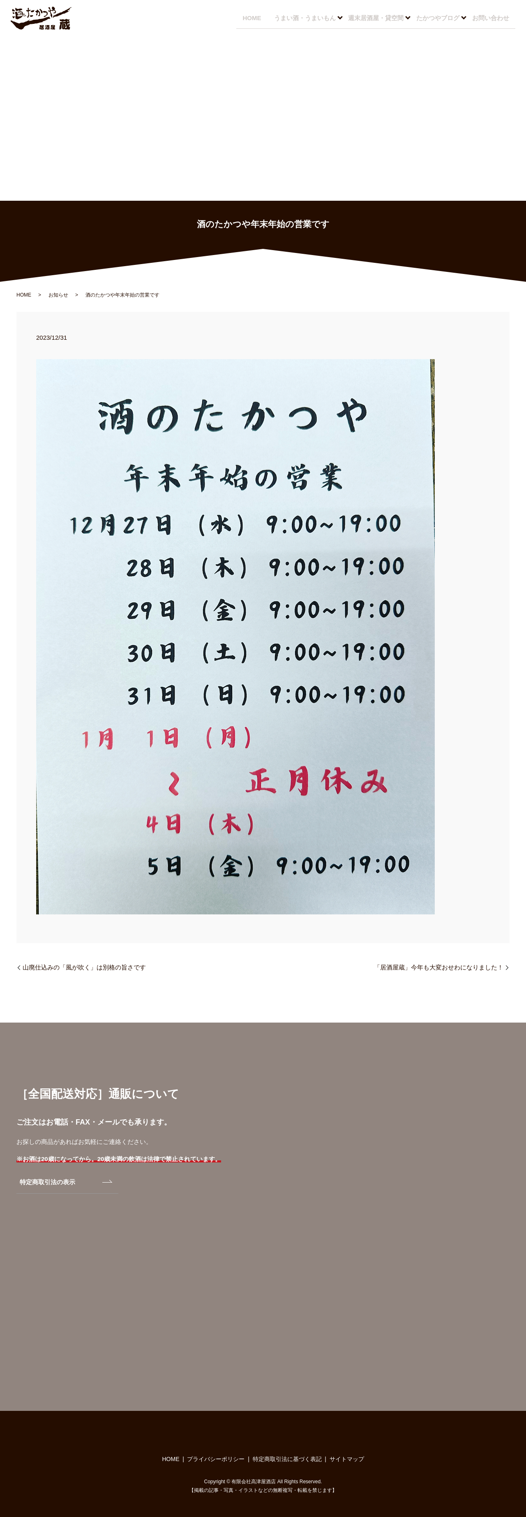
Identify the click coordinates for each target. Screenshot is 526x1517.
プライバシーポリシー (216, 1459)
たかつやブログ (435, 17)
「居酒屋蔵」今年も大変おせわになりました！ (438, 967)
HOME (246, 17)
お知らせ (58, 295)
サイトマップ (347, 1459)
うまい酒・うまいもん (301, 17)
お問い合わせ (489, 17)
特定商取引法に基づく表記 (287, 1459)
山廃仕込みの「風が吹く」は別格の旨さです (84, 967)
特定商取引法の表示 (47, 1181)
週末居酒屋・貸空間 (373, 17)
